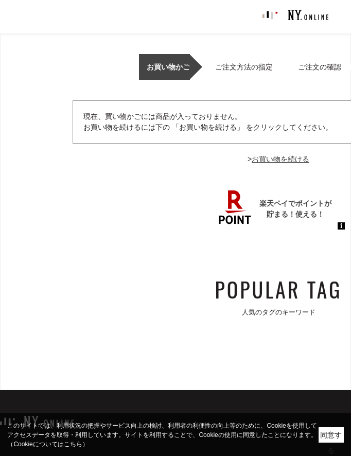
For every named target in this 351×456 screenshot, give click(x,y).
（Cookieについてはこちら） (47, 444)
